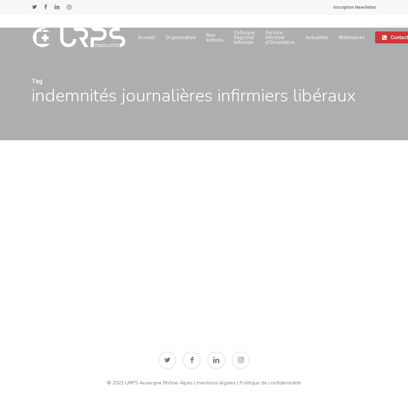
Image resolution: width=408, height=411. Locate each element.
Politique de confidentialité (270, 383)
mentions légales (216, 383)
